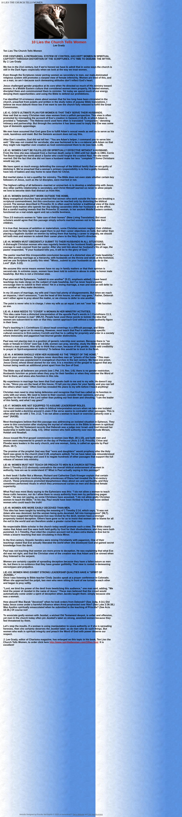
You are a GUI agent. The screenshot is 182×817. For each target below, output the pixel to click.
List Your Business (95, 814)
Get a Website (78, 814)
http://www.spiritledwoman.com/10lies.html (74, 642)
